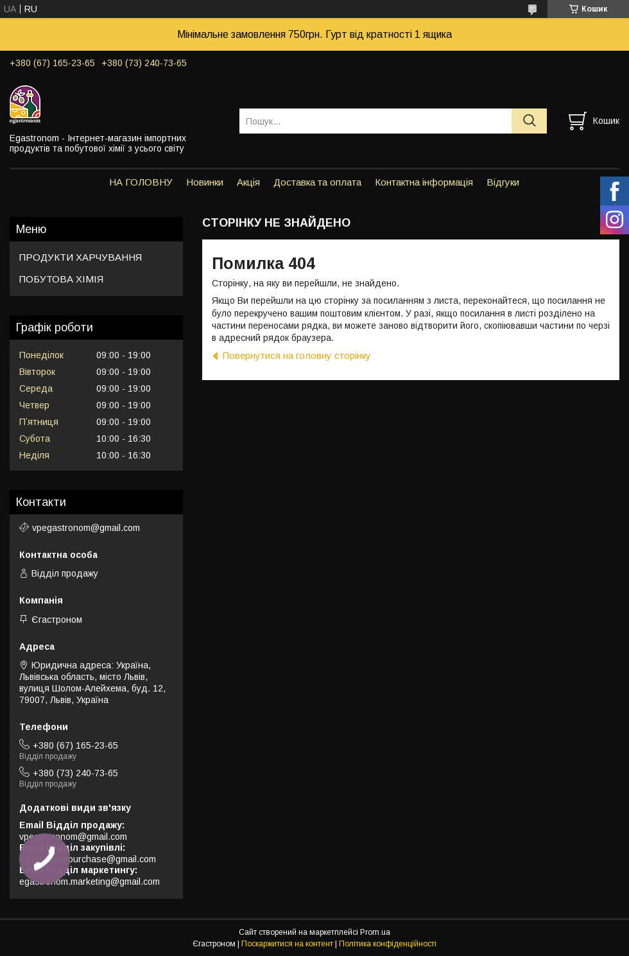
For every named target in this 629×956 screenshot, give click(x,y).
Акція (248, 182)
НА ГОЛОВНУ (141, 182)
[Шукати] (529, 121)
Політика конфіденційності (387, 943)
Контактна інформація (424, 182)
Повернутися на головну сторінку (297, 355)
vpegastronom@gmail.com (86, 528)
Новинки (204, 182)
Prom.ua (375, 932)
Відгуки (503, 182)
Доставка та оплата (317, 182)
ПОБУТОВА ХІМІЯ (61, 279)
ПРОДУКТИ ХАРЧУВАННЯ (80, 257)
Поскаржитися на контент (287, 943)
